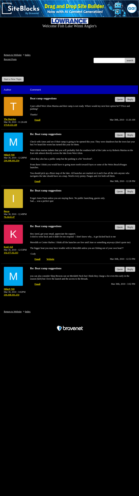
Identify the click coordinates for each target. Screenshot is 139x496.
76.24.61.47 (9, 217)
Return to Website (13, 54)
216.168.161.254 (11, 160)
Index (28, 54)
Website (50, 259)
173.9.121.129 (10, 125)
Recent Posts (10, 59)
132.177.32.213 (11, 252)
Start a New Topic (13, 79)
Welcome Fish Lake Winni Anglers (22, 71)
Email (37, 120)
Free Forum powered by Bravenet (69, 321)
